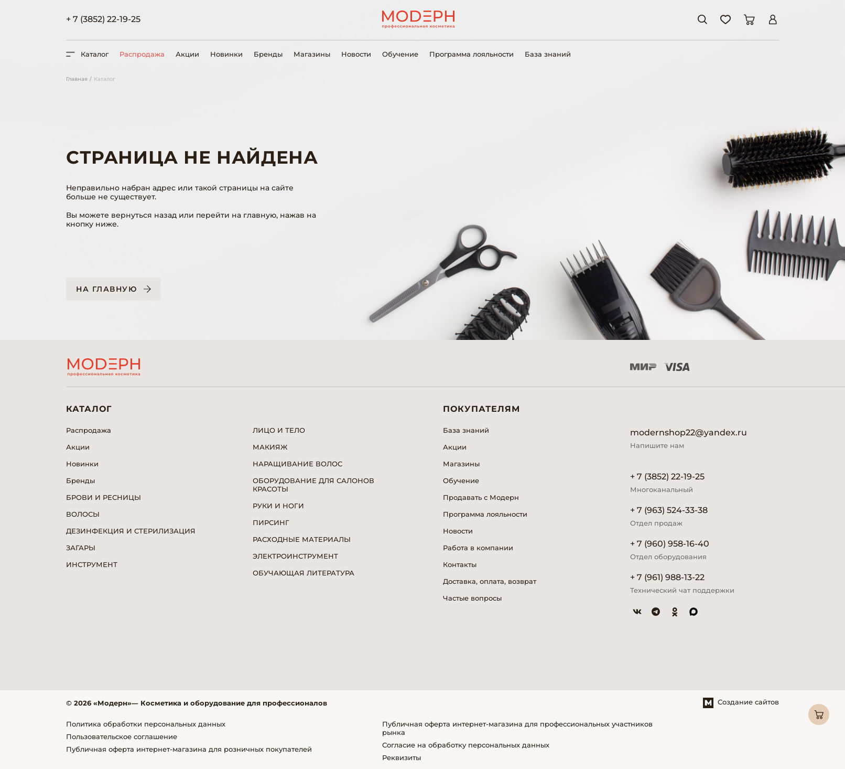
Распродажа (142, 54)
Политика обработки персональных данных (145, 724)
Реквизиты (401, 757)
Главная (77, 79)
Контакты (459, 564)
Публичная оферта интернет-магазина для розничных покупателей (189, 749)
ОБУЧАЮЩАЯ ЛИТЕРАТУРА (303, 573)
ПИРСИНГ (271, 522)
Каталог (104, 79)
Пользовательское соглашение (121, 736)
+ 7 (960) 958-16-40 (669, 544)
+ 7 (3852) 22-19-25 (103, 19)
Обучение (400, 54)
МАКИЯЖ (270, 447)
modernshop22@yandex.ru (688, 432)
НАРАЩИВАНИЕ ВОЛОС (297, 464)
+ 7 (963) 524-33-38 (669, 510)
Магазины (312, 54)
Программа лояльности (471, 54)
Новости (356, 54)
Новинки (226, 54)
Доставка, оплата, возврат (489, 581)
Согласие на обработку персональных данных (465, 745)
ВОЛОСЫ (83, 514)
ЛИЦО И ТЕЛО (279, 430)
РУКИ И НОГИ (278, 505)
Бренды (268, 54)
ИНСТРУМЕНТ (91, 564)
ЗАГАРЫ (80, 547)
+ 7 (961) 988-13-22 (667, 577)
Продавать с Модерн (481, 497)
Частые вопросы (472, 598)
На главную (106, 289)
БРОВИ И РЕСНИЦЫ (103, 497)
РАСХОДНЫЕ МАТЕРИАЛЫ (302, 539)
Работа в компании (478, 547)
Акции (187, 54)
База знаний (548, 54)
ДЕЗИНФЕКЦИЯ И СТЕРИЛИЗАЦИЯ (131, 531)
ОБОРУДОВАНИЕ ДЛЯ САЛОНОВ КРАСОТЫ (313, 484)
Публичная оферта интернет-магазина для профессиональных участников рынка (517, 728)
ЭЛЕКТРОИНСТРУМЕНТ (295, 556)
